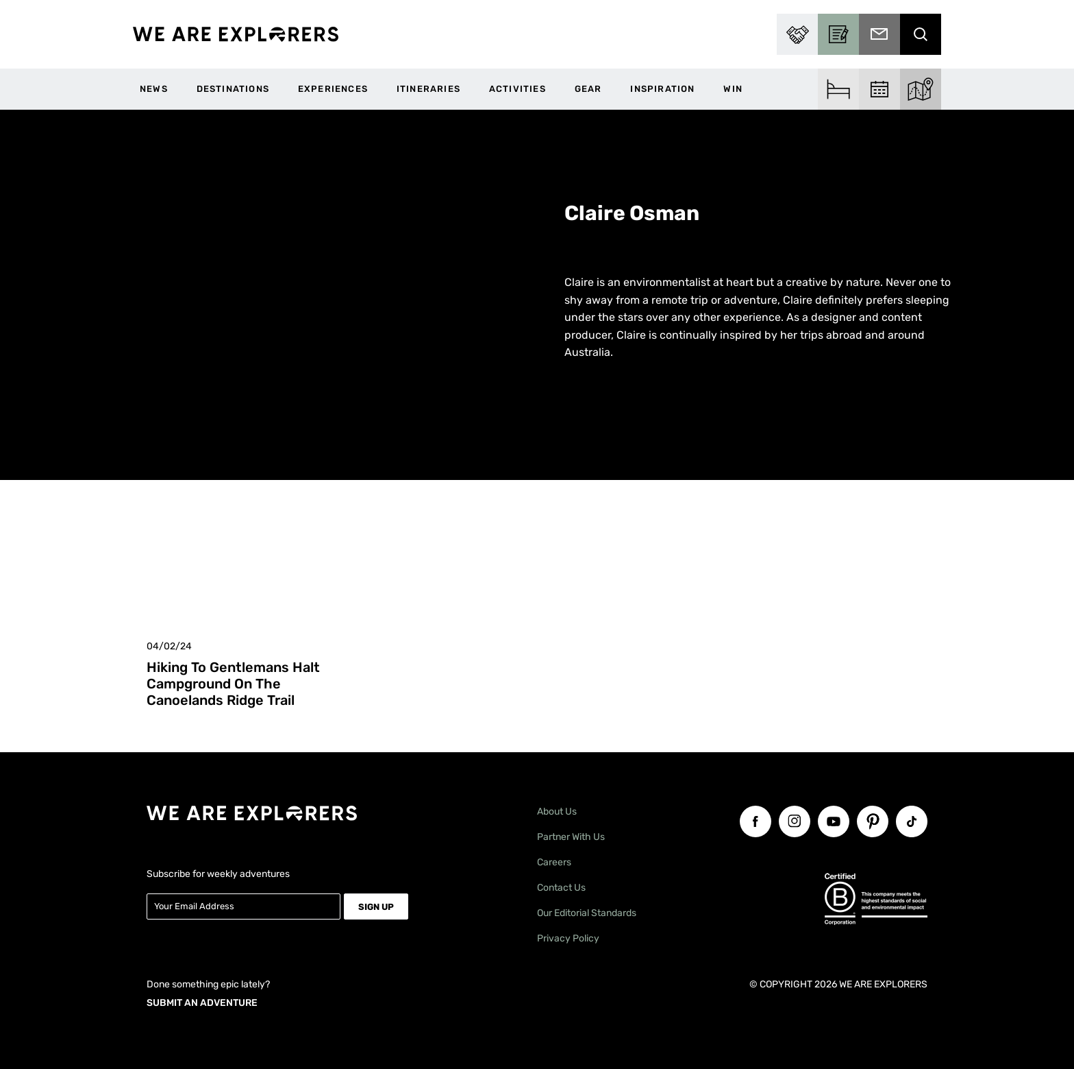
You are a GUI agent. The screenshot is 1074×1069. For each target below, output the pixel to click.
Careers (554, 862)
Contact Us (561, 887)
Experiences (333, 89)
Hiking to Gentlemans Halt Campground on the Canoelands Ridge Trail (233, 683)
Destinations (233, 89)
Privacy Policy (568, 938)
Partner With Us (571, 837)
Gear (588, 89)
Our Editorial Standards (586, 913)
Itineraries (428, 89)
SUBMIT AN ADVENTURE (202, 1003)
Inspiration (662, 89)
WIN (732, 89)
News (154, 89)
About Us (557, 811)
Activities (517, 89)
